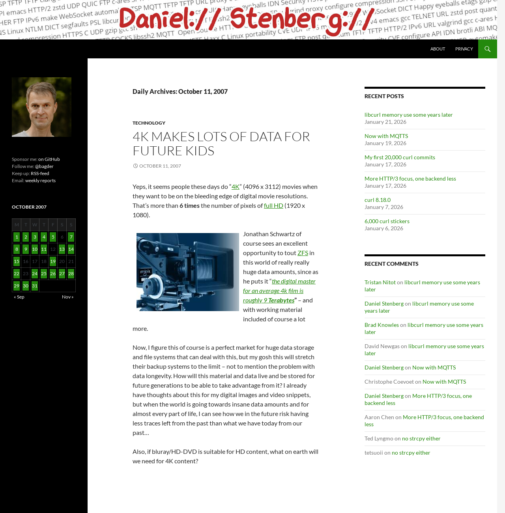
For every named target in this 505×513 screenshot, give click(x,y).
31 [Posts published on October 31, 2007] (34, 286)
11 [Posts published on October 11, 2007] (44, 249)
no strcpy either (421, 438)
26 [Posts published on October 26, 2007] (53, 273)
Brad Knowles (382, 324)
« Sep (19, 297)
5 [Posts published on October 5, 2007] (53, 237)
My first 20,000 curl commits (400, 157)
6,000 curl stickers (387, 221)
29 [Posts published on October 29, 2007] (16, 286)
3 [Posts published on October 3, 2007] (35, 237)
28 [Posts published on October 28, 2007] (71, 273)
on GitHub (48, 159)
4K (235, 186)
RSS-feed (40, 173)
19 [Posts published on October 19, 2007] (53, 261)
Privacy (464, 48)
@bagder (44, 166)
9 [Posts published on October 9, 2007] (25, 249)
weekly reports (40, 180)
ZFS (302, 252)
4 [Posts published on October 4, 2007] (44, 237)
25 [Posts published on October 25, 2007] (44, 273)
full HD (273, 205)
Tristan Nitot (380, 282)
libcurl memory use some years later (409, 114)
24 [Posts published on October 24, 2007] (34, 273)
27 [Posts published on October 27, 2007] (62, 273)
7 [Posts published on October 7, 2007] (71, 237)
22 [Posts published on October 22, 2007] (16, 273)
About (437, 48)
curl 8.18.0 (378, 199)
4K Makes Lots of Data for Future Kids (221, 143)
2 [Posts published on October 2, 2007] (25, 237)
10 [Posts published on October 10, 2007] (34, 249)
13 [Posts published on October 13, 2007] (62, 249)
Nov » (68, 297)
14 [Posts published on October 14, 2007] (71, 249)
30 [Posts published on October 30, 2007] (25, 286)
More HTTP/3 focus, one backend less (410, 178)
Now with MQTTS (386, 135)
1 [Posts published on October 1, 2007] (16, 237)
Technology (149, 123)
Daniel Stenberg (384, 303)
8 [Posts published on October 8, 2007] (16, 249)
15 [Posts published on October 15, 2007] (16, 261)
